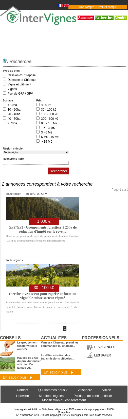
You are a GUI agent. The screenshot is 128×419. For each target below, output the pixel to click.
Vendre (120, 18)
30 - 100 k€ (48, 109)
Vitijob (106, 390)
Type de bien (11, 70)
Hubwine (22, 396)
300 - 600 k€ (49, 119)
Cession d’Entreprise (22, 75)
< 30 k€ (46, 105)
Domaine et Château (21, 80)
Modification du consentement (64, 400)
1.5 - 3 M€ (48, 128)
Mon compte (86, 7)
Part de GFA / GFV (20, 93)
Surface (8, 100)
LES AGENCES (100, 347)
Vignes (12, 89)
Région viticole (13, 148)
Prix (39, 100)
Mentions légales (51, 396)
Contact (22, 390)
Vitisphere (85, 390)
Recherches (104, 18)
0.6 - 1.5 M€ (49, 123)
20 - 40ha (14, 114)
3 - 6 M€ (46, 132)
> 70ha (12, 123)
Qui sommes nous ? (53, 390)
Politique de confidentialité (93, 396)
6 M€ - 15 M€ (50, 137)
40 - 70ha (14, 119)
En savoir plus (17, 377)
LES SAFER (98, 355)
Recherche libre (13, 158)
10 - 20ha (14, 109)
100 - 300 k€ (49, 114)
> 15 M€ (46, 141)
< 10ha (12, 105)
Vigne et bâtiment (19, 84)
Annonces (86, 18)
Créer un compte (106, 7)
